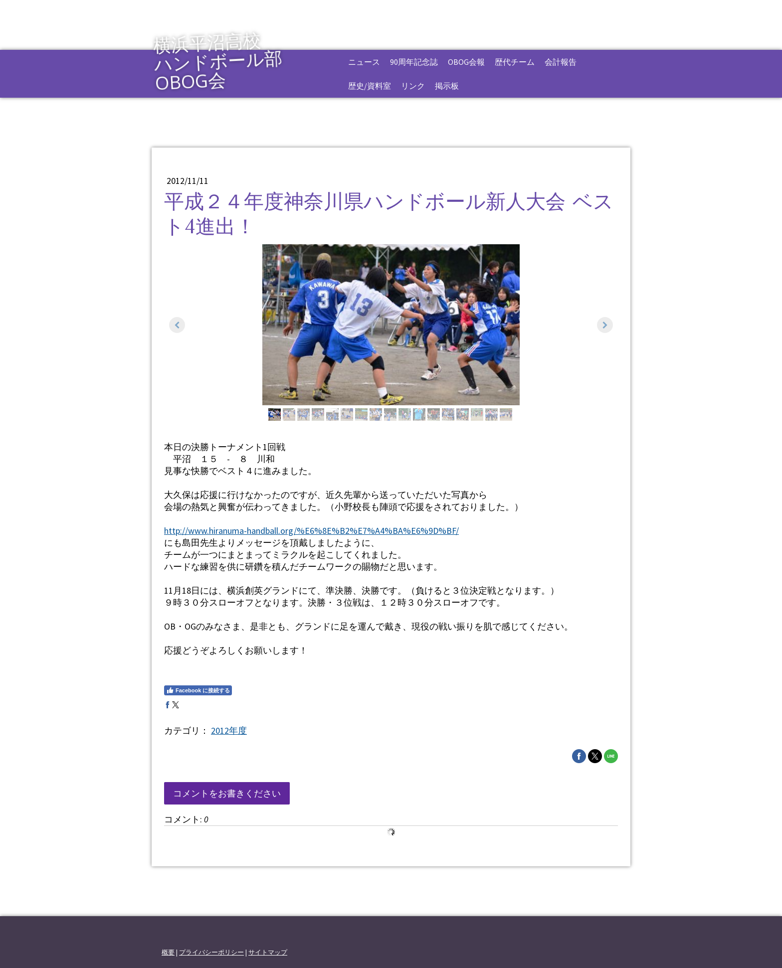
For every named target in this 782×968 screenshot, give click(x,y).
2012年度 (229, 730)
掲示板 (447, 86)
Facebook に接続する (198, 690)
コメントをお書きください (227, 793)
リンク (413, 86)
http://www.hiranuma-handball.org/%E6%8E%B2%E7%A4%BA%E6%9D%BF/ (311, 530)
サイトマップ (267, 952)
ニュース (364, 62)
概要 (168, 952)
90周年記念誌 (414, 62)
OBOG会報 (466, 62)
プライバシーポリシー (211, 952)
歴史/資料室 (369, 86)
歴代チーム (515, 62)
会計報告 (561, 62)
